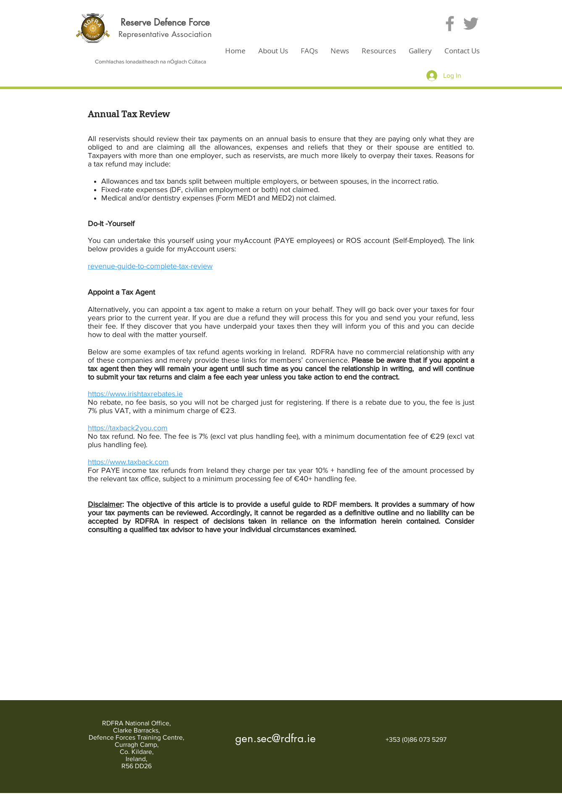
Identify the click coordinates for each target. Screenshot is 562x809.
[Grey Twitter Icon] (471, 23)
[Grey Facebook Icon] (450, 23)
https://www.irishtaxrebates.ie (135, 394)
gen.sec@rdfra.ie (275, 738)
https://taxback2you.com (128, 428)
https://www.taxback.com (128, 462)
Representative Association (165, 34)
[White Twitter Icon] (411, 801)
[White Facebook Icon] (396, 801)
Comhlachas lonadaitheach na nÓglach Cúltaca (150, 61)
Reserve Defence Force (165, 22)
